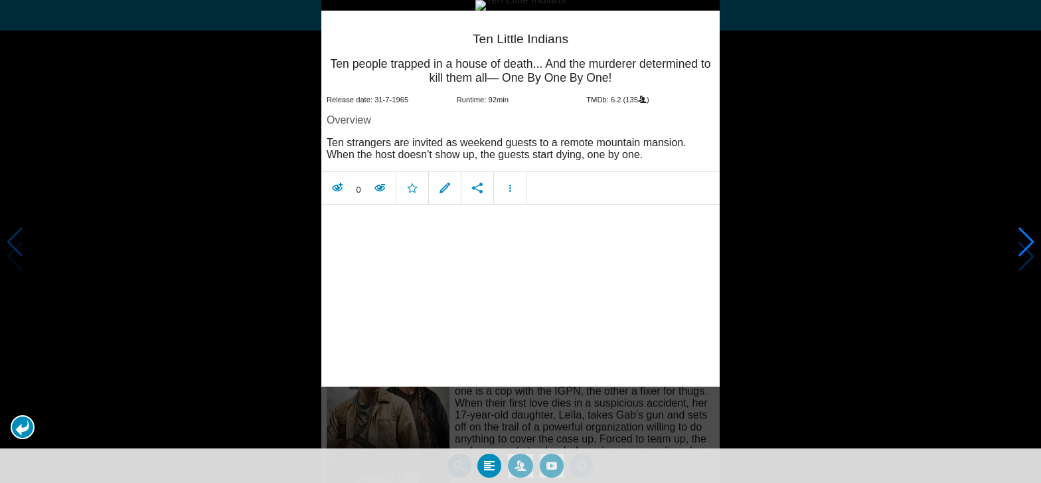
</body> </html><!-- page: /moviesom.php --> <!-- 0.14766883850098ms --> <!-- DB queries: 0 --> (520, 241)
